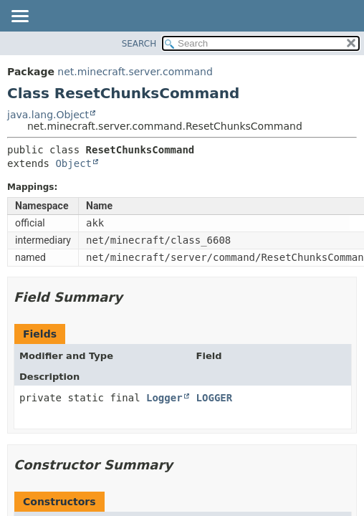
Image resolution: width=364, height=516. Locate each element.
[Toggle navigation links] (19, 17)
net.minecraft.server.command (134, 71)
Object (73, 163)
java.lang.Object (48, 114)
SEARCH (139, 44)
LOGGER (214, 397)
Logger (164, 397)
